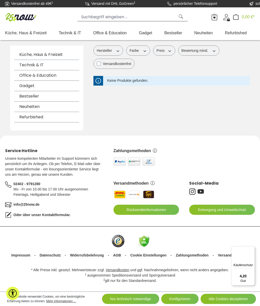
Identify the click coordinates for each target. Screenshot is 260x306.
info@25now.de (26, 204)
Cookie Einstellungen (148, 255)
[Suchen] (181, 16)
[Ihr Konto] (226, 17)
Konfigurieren (179, 299)
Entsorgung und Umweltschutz (219, 209)
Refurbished (31, 117)
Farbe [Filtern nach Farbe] (138, 50)
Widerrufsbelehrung (87, 255)
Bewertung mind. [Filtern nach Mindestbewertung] (199, 50)
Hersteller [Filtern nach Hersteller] (108, 50)
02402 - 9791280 (26, 184)
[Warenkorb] (244, 17)
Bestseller (29, 96)
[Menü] (252, 249)
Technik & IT (31, 65)
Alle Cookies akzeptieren (228, 299)
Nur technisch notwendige (130, 299)
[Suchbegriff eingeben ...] (126, 16)
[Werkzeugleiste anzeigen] (12, 293)
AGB (117, 255)
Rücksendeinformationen (143, 209)
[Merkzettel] (214, 17)
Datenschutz (50, 255)
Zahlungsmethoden (135, 151)
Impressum (20, 255)
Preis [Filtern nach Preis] (164, 50)
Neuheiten (29, 106)
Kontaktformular (56, 215)
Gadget (27, 86)
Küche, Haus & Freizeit (41, 54)
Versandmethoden (134, 183)
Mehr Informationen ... (61, 301)
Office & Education (37, 75)
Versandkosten (117, 270)
